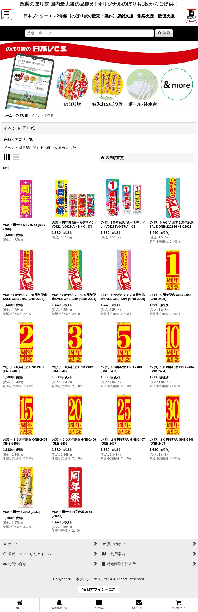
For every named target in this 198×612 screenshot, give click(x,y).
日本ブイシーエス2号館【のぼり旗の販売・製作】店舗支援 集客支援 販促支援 (98, 16)
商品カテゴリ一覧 (18, 139)
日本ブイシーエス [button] (100, 589)
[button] (6, 14)
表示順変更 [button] (112, 158)
